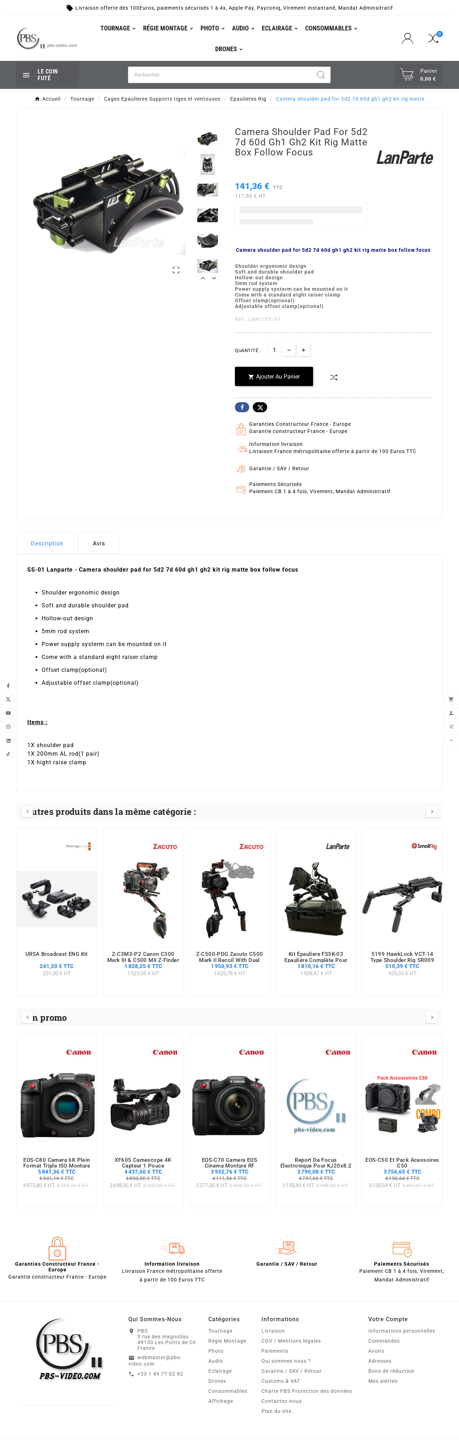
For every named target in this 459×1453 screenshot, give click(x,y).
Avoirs (376, 1351)
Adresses (380, 1361)
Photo (216, 1351)
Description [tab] (47, 543)
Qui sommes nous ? (286, 1361)
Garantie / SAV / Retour (291, 1371)
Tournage (220, 1331)
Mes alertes (383, 1381)
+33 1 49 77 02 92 (160, 1374)
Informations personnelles (401, 1331)
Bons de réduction (391, 1371)
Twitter (260, 407)
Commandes (384, 1341)
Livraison (273, 1331)
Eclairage (220, 1371)
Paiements (274, 1351)
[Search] (321, 75)
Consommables (227, 1391)
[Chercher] (220, 74)
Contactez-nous (281, 1401)
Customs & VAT (280, 1381)
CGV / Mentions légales (291, 1341)
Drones (217, 1381)
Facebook (242, 407)
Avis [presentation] (99, 543)
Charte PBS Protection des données (306, 1391)
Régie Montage (227, 1341)
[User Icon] (409, 38)
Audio (215, 1361)
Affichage (220, 1401)
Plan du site (276, 1411)
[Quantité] (274, 350)
